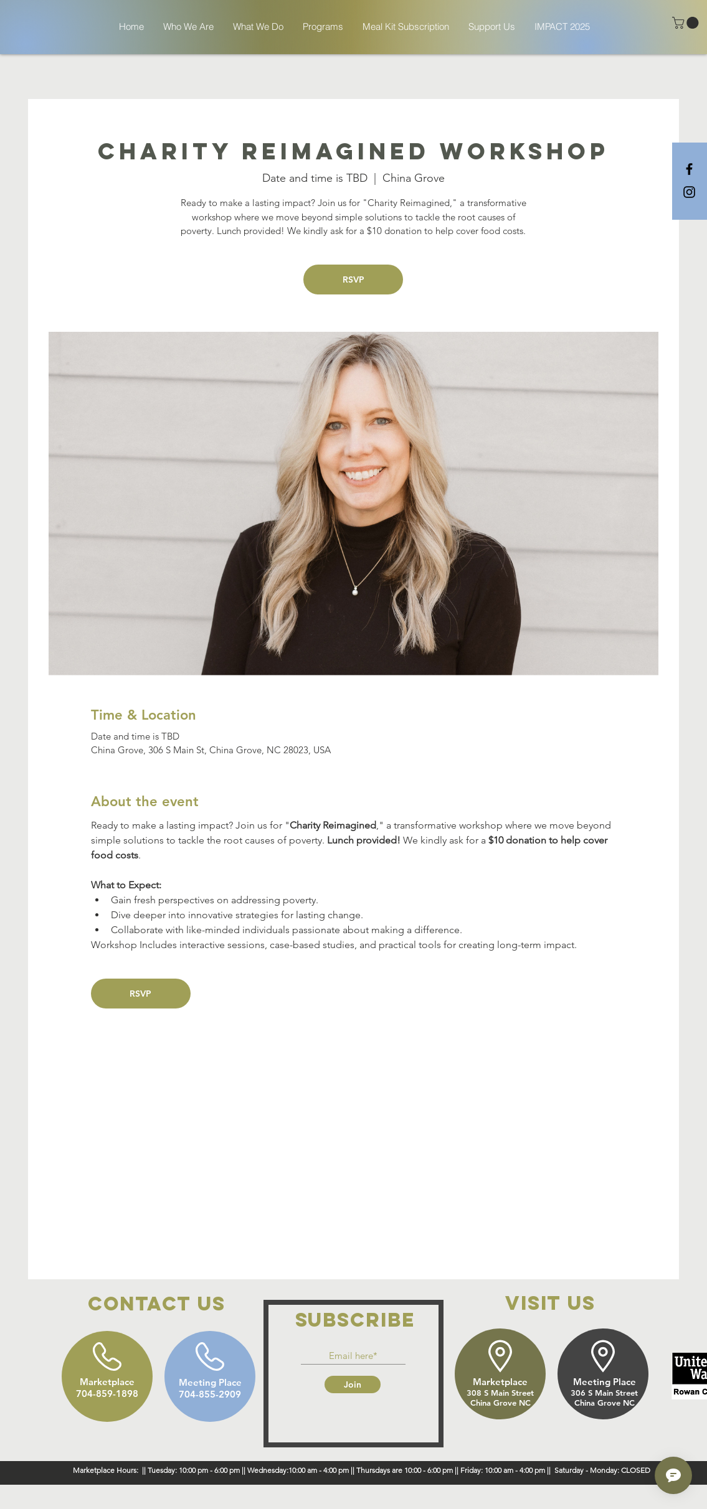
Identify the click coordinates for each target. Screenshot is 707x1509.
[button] (686, 23)
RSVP (353, 279)
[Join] (353, 1384)
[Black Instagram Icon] (689, 192)
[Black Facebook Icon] (689, 169)
